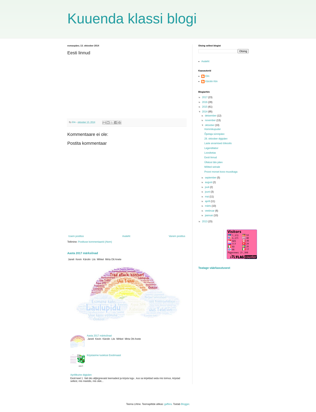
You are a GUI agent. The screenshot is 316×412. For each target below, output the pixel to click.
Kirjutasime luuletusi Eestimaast (104, 355)
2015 (205, 106)
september (211, 177)
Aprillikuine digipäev (81, 374)
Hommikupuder (212, 129)
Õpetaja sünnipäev (214, 134)
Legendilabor (211, 148)
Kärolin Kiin (211, 81)
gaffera (168, 404)
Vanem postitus (177, 236)
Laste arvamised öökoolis (218, 143)
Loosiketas (210, 152)
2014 (205, 111)
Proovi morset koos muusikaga (220, 171)
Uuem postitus (76, 236)
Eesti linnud (210, 157)
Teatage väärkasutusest (214, 267)
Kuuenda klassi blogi (132, 18)
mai (207, 196)
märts (208, 205)
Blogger (185, 404)
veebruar (210, 210)
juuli (207, 187)
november (210, 120)
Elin (207, 76)
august (209, 182)
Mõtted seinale (212, 167)
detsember (211, 115)
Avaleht (126, 236)
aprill (208, 201)
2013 (205, 221)
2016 (205, 102)
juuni (208, 191)
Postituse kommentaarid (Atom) (95, 241)
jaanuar (209, 215)
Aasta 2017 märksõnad (82, 253)
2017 (205, 97)
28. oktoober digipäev (216, 138)
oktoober (210, 125)
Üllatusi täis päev (213, 162)
